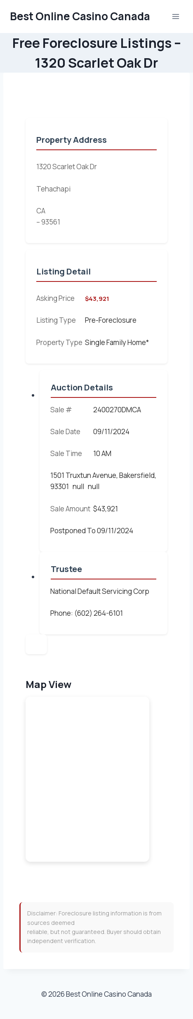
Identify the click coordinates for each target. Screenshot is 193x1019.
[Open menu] (175, 16)
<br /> (87, 779)
